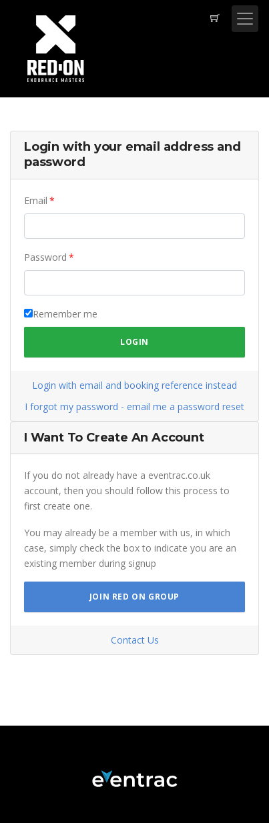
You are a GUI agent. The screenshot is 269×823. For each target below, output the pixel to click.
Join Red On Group (134, 596)
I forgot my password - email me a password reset (134, 406)
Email (35, 200)
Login (134, 341)
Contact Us (135, 640)
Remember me (65, 313)
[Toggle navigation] (245, 18)
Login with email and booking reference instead (134, 385)
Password (45, 257)
